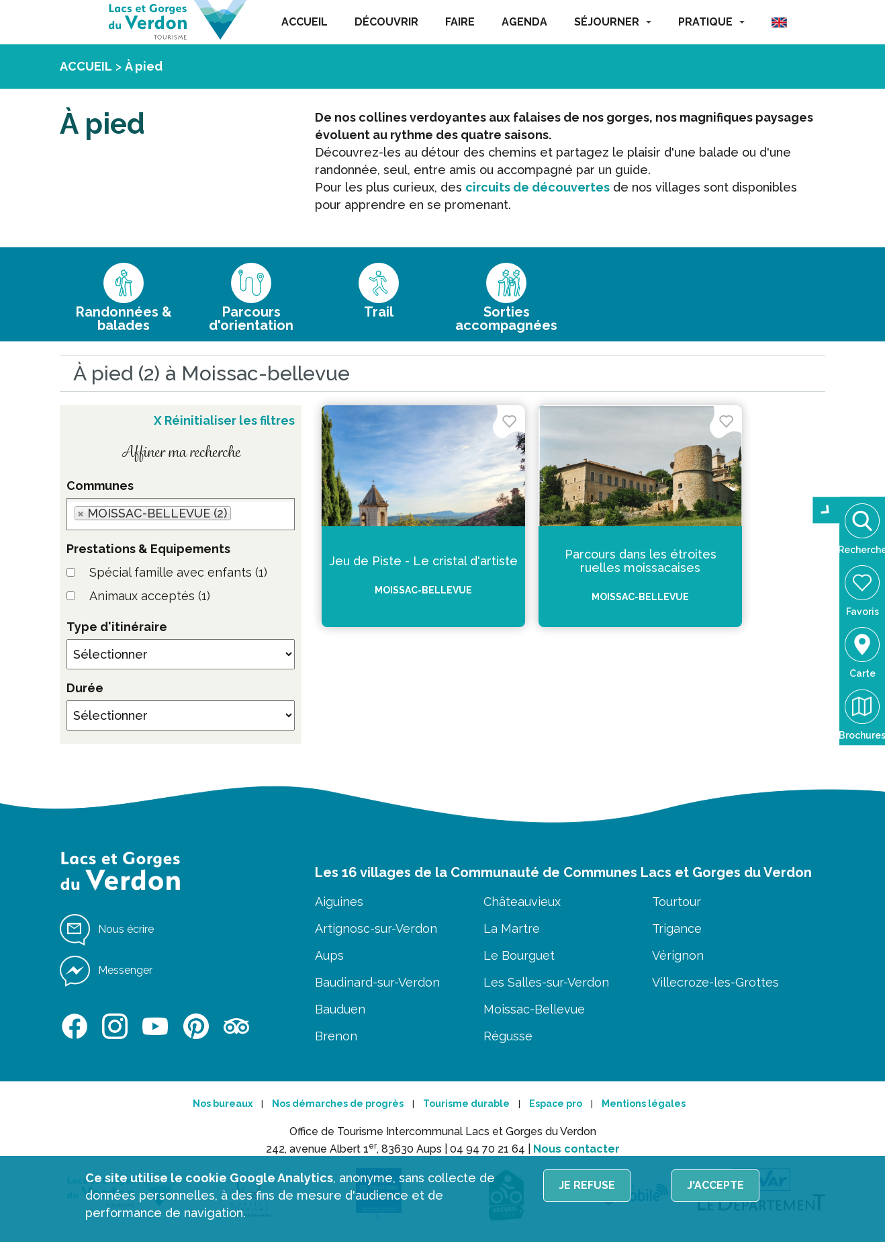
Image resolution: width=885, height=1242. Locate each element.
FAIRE (460, 21)
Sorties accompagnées (506, 318)
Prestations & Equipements (148, 549)
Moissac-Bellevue (534, 1009)
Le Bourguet (519, 955)
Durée (84, 688)
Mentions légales (644, 1103)
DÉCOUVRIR (386, 21)
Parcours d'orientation (251, 318)
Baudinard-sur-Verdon (377, 982)
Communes (100, 486)
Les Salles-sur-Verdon (546, 982)
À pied (143, 66)
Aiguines (339, 902)
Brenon (336, 1036)
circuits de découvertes (537, 187)
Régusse (507, 1036)
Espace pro (555, 1103)
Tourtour (676, 902)
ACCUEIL (304, 21)
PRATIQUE (711, 21)
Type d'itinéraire (116, 627)
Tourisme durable (466, 1103)
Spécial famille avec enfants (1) (178, 572)
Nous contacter (576, 1149)
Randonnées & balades (124, 318)
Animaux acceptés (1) (149, 596)
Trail (378, 311)
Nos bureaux (222, 1103)
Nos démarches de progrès (338, 1103)
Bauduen (340, 1009)
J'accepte (715, 1185)
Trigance (677, 928)
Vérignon (678, 955)
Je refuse (587, 1185)
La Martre (511, 928)
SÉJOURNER (612, 21)
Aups (329, 955)
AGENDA (524, 21)
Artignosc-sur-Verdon (376, 928)
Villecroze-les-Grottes (715, 982)
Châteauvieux (522, 902)
